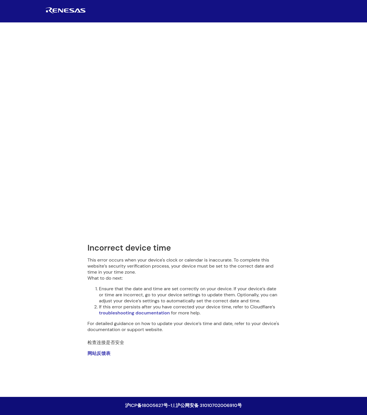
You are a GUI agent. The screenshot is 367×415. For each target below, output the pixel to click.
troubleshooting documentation (134, 313)
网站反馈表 (98, 353)
